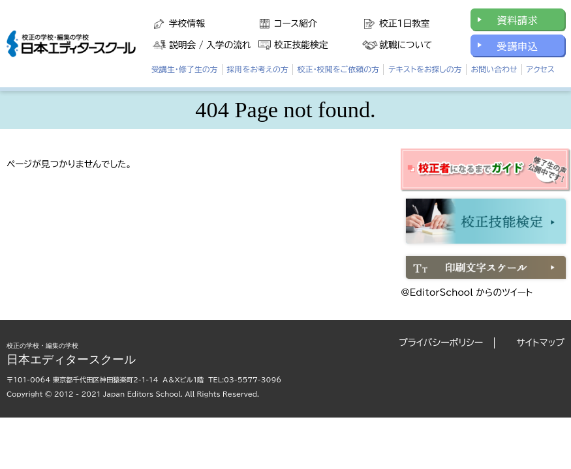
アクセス (540, 69)
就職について (405, 45)
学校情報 (187, 23)
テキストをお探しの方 (425, 69)
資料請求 (517, 20)
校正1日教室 (404, 23)
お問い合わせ (494, 69)
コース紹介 (295, 23)
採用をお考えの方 (257, 69)
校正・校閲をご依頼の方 (338, 69)
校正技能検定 (301, 45)
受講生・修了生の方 (184, 69)
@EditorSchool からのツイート (466, 292)
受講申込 (517, 46)
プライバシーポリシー (441, 342)
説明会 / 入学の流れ (210, 45)
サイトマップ (540, 342)
